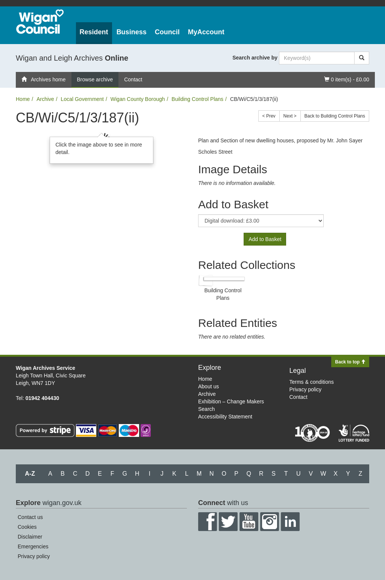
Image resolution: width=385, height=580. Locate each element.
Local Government (82, 99)
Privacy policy (306, 389)
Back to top (350, 362)
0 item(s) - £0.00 (346, 78)
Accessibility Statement (225, 417)
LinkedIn (290, 521)
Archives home (43, 79)
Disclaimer (30, 537)
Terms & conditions (312, 382)
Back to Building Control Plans (335, 116)
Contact (133, 79)
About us (208, 386)
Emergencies (33, 546)
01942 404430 (42, 398)
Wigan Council (40, 21)
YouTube (248, 521)
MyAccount (206, 32)
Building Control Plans (197, 99)
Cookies (27, 527)
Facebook (207, 521)
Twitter (228, 521)
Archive (45, 99)
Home (23, 99)
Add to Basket (265, 239)
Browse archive (95, 79)
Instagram (269, 521)
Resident (94, 32)
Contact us (30, 517)
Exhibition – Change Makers (231, 401)
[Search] (361, 58)
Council (167, 32)
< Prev (269, 116)
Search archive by (254, 58)
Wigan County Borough (138, 99)
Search (206, 409)
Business (132, 32)
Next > (290, 116)
